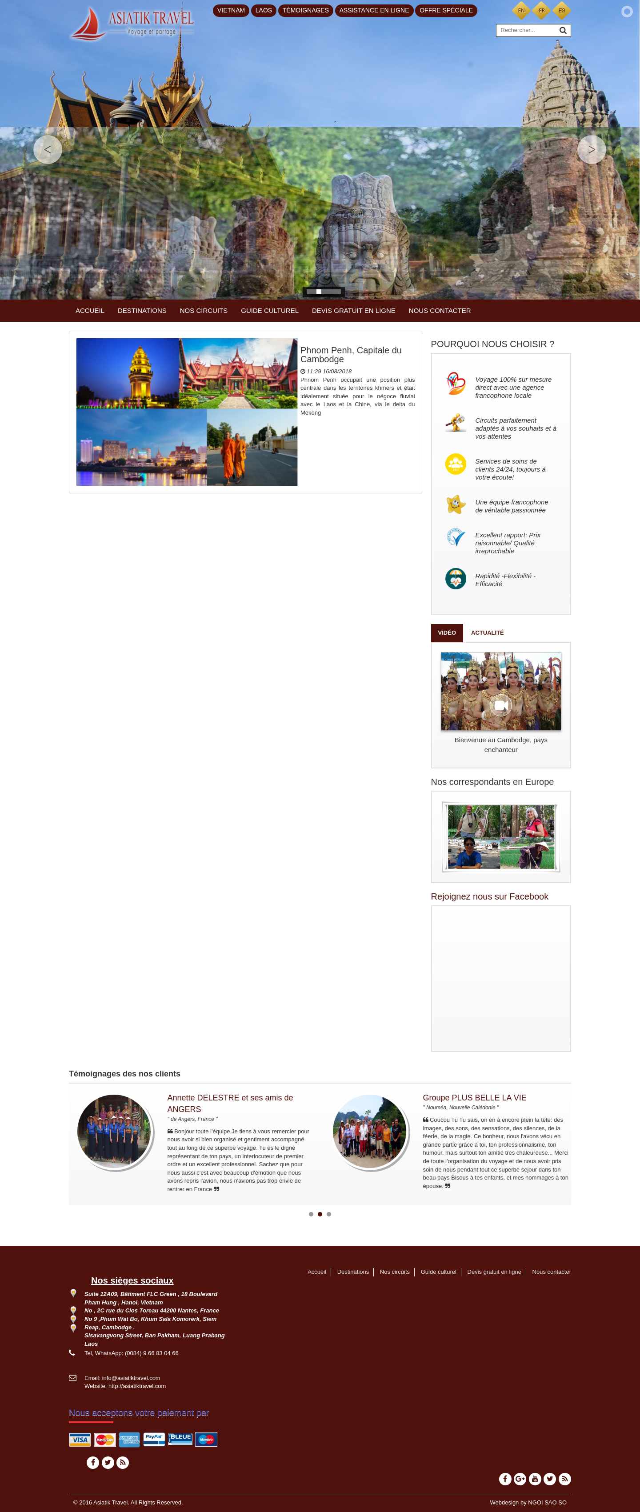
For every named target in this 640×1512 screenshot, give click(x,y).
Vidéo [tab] (447, 632)
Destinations (142, 310)
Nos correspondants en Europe (492, 782)
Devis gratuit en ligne (354, 310)
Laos (264, 10)
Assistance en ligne (374, 10)
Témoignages (306, 10)
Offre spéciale (446, 10)
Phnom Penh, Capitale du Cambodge (351, 354)
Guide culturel (270, 310)
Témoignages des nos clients (124, 1073)
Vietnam (231, 10)
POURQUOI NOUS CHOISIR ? (493, 344)
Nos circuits (204, 310)
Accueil (90, 310)
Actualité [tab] (487, 632)
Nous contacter (440, 310)
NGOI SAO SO (547, 1502)
